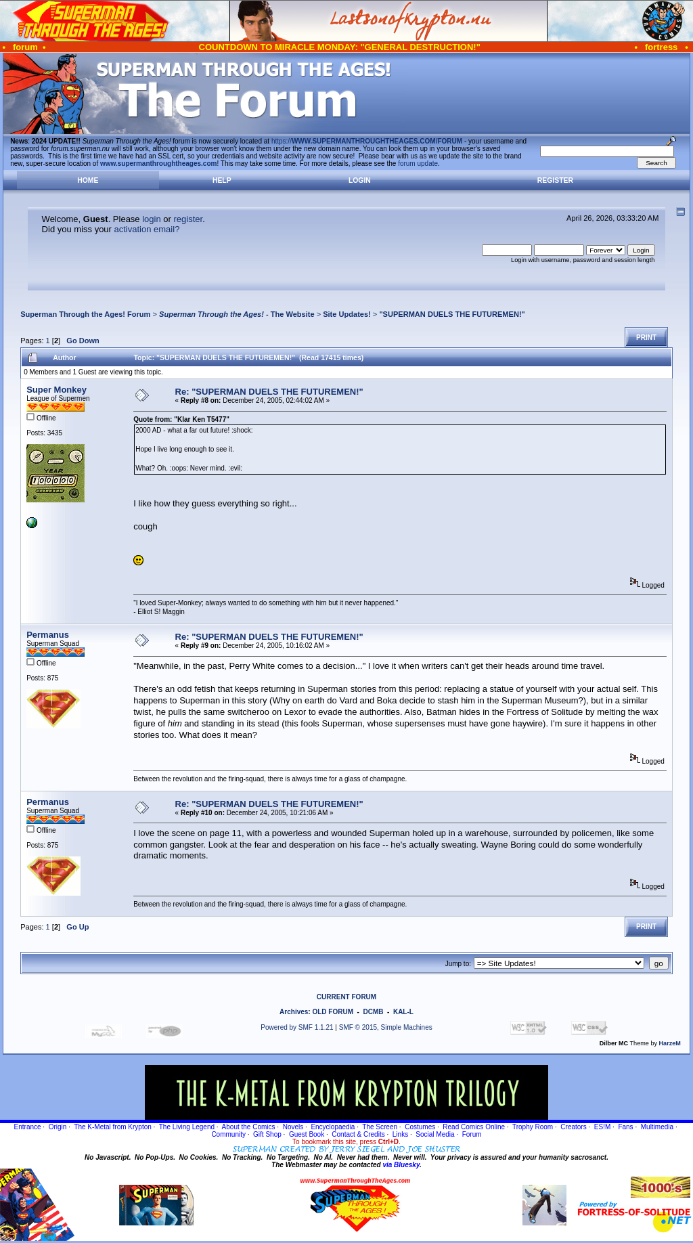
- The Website (237, 314)
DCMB (373, 1012)
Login (360, 180)
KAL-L (403, 1012)
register (187, 219)
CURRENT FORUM (346, 997)
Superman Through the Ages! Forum (85, 314)
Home (87, 180)
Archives (294, 1012)
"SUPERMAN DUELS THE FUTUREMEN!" (451, 314)
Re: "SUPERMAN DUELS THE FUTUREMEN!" (269, 392)
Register (555, 180)
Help (222, 180)
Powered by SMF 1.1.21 (297, 1027)
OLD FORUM (332, 1012)
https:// (366, 141)
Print (646, 337)
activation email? (147, 229)
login (151, 219)
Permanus (47, 635)
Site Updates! (347, 314)
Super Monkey (56, 390)
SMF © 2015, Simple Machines (385, 1027)
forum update (418, 163)
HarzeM (670, 1043)
